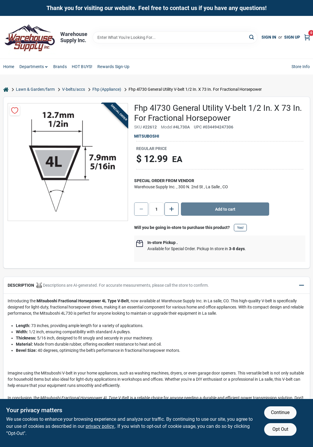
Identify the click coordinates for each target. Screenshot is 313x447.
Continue (280, 412)
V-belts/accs (73, 89)
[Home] (6, 89)
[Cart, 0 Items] (307, 37)
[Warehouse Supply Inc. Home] (29, 37)
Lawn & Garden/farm (35, 89)
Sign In (269, 37)
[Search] (252, 37)
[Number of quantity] (156, 209)
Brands (60, 66)
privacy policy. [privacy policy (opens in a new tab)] (100, 426)
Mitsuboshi (146, 136)
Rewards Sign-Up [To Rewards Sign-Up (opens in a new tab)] (113, 66)
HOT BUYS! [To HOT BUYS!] (82, 66)
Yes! (240, 228)
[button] (157, 285)
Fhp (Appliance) (106, 89)
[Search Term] (175, 37)
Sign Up (292, 37)
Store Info (301, 66)
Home (8, 66)
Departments (31, 66)
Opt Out (280, 429)
